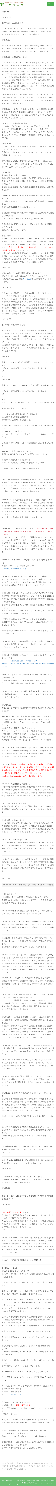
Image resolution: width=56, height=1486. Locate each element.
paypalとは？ (16, 1394)
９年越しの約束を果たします (14, 568)
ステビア (10, 647)
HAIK (50, 1484)
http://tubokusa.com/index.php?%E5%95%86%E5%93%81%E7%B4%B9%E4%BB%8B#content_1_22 (28, 664)
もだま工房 (27, 279)
